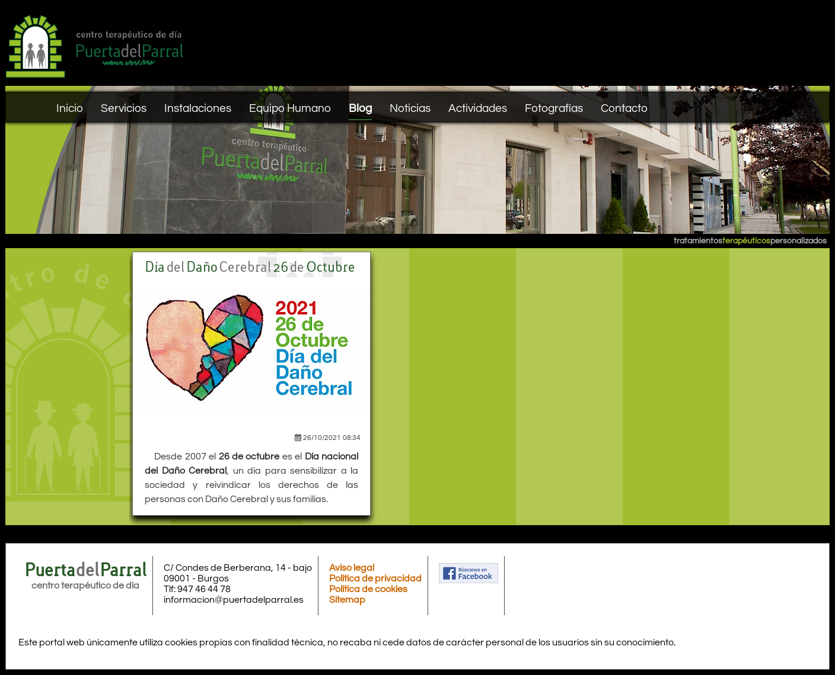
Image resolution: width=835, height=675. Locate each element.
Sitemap (347, 600)
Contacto (624, 108)
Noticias (410, 108)
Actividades (477, 108)
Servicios (123, 108)
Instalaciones (197, 108)
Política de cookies (368, 589)
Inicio (69, 108)
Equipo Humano (290, 108)
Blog (360, 108)
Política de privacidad (375, 578)
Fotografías (554, 108)
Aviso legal (351, 568)
